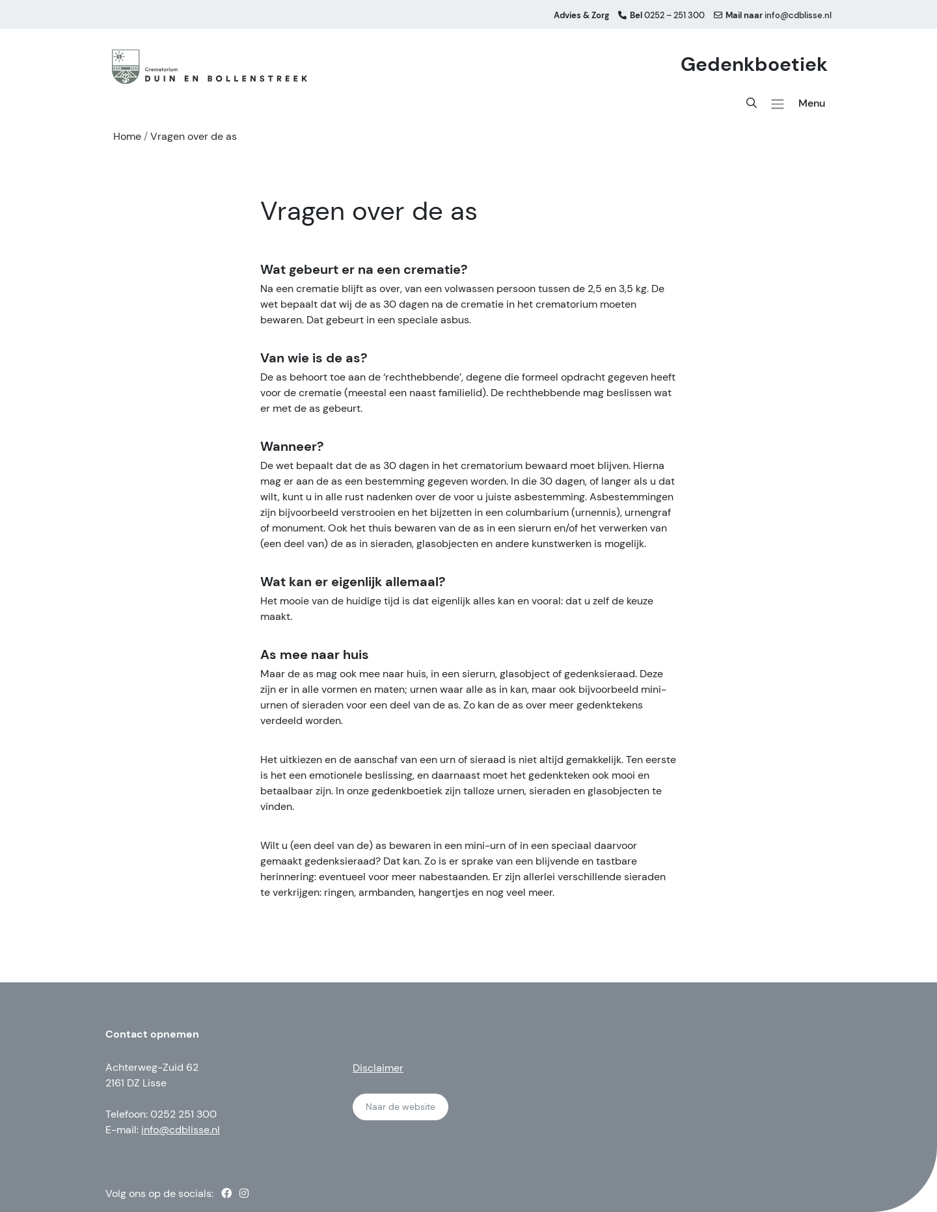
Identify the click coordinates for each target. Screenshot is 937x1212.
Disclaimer (378, 1068)
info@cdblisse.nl (180, 1130)
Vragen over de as (193, 136)
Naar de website (400, 1106)
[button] (777, 104)
